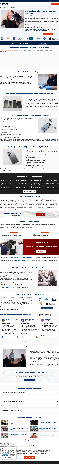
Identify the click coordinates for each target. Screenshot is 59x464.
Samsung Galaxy (38, 100)
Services (13, 4)
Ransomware (38, 4)
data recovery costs (11, 199)
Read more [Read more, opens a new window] (9, 453)
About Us (31, 462)
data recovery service (48, 355)
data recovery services (35, 29)
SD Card (3, 134)
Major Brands (21, 282)
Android (56, 23)
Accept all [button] (5, 455)
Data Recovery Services (5, 462)
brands (51, 99)
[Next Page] (29, 342)
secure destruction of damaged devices (19, 299)
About (44, 4)
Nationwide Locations (11, 287)
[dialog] (8, 453)
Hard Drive (20, 4)
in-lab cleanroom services (12, 257)
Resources (46, 462)
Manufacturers (18, 462)
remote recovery (27, 257)
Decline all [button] (12, 455)
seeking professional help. (37, 170)
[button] (13, 4)
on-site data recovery (21, 260)
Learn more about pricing (15, 215)
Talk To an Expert (29, 457)
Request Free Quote (53, 1)
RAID (32, 4)
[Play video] (12, 19)
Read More (11, 333)
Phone (26, 4)
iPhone (45, 23)
